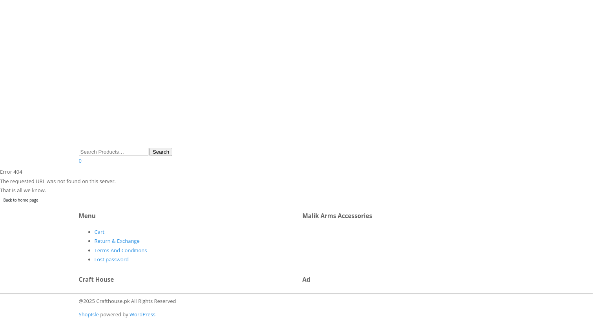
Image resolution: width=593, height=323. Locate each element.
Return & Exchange (117, 240)
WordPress (141, 314)
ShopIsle (89, 314)
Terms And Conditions (121, 250)
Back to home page (21, 200)
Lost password (112, 259)
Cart (99, 231)
